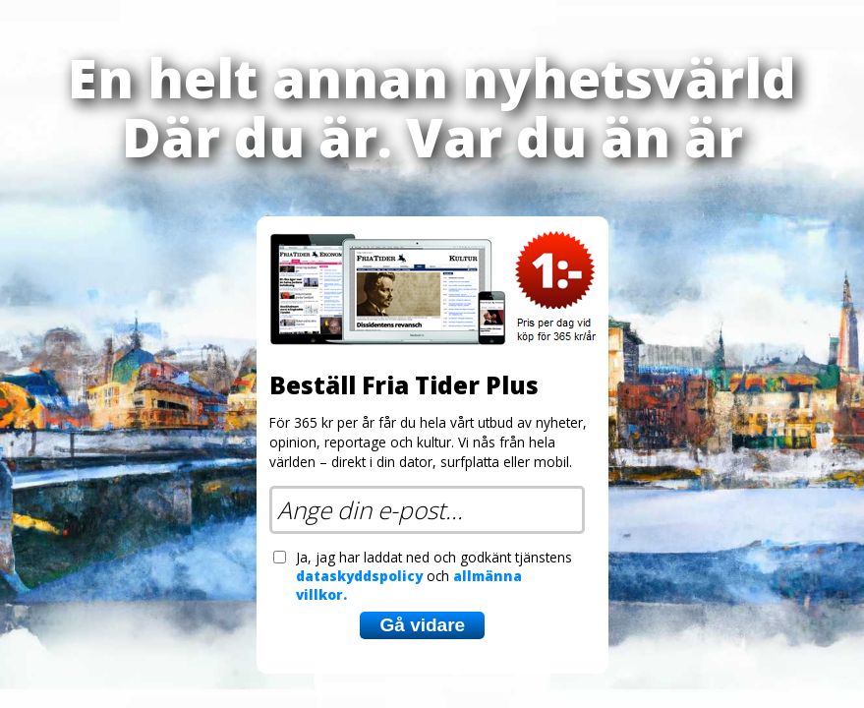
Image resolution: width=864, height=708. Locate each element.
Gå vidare (422, 625)
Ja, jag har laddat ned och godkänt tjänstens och (434, 576)
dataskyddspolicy (359, 575)
